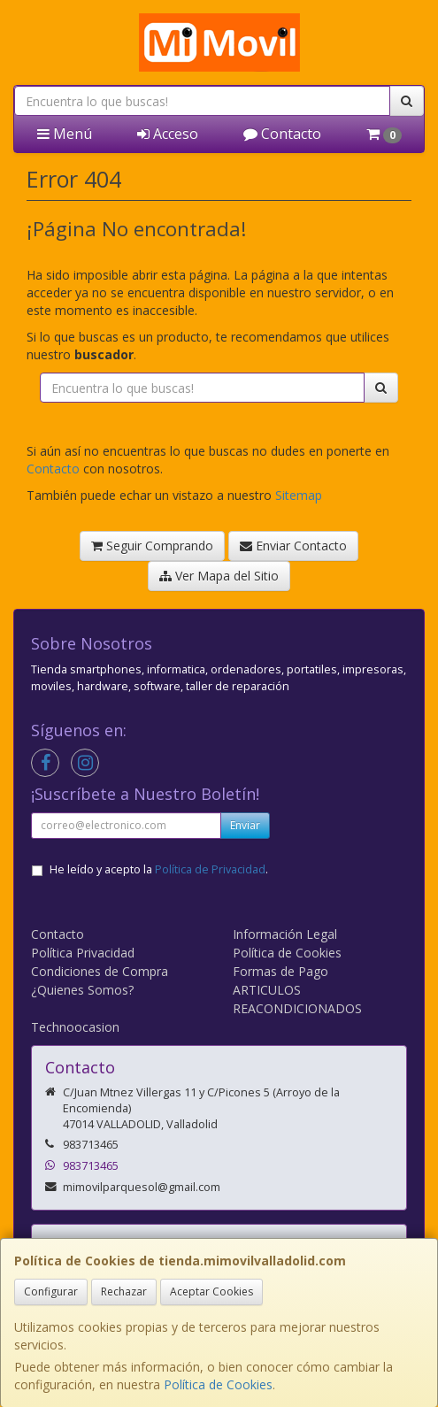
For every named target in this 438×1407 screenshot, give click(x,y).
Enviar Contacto (293, 545)
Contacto (282, 133)
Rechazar (124, 1291)
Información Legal (285, 934)
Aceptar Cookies (211, 1291)
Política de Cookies (218, 1384)
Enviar (245, 825)
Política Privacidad (82, 952)
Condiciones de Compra (99, 971)
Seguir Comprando (152, 545)
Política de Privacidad (210, 869)
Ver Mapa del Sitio (219, 575)
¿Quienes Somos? (82, 989)
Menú (64, 133)
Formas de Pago (280, 971)
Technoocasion (75, 1027)
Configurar (51, 1291)
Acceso (167, 133)
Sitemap (298, 495)
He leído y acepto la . (159, 869)
